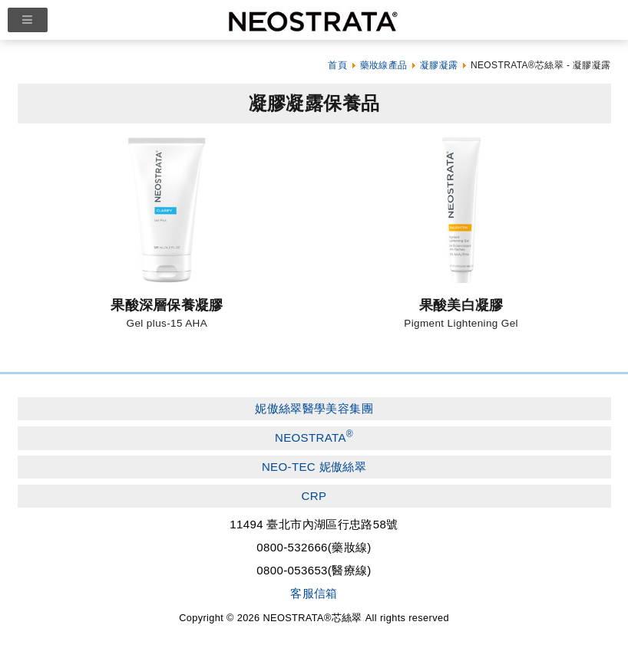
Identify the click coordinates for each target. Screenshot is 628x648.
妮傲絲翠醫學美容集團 (314, 408)
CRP (314, 495)
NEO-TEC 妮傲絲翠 (314, 466)
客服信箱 (314, 593)
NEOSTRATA (314, 436)
